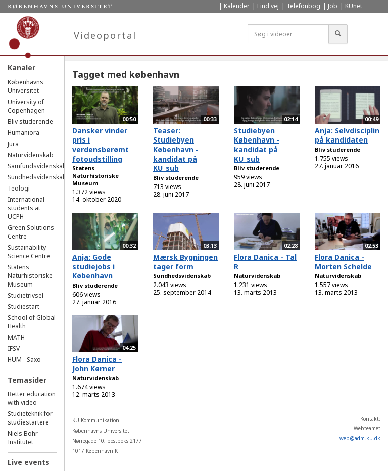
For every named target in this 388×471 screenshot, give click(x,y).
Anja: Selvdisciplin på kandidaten (347, 135)
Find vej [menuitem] (268, 6)
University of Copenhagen (26, 106)
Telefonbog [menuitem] (303, 6)
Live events (29, 462)
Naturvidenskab (31, 155)
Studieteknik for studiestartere (30, 418)
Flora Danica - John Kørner (97, 363)
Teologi (19, 188)
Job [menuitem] (332, 6)
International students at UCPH (26, 208)
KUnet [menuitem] (353, 6)
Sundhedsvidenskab (37, 177)
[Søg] (338, 33)
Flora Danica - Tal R (265, 261)
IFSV (14, 348)
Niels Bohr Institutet (23, 437)
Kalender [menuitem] (237, 6)
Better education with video (32, 398)
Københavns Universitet (25, 86)
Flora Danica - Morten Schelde (343, 261)
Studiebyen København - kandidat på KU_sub (256, 145)
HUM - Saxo (24, 359)
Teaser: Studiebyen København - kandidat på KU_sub (176, 149)
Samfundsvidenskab (37, 166)
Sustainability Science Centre (29, 251)
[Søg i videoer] (288, 33)
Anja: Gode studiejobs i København (93, 266)
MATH (16, 337)
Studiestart (23, 306)
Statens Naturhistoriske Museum (30, 276)
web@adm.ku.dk (360, 438)
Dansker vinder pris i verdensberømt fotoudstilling (100, 145)
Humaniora (23, 132)
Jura (13, 143)
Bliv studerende (30, 121)
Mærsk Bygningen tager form (185, 261)
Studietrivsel (25, 295)
